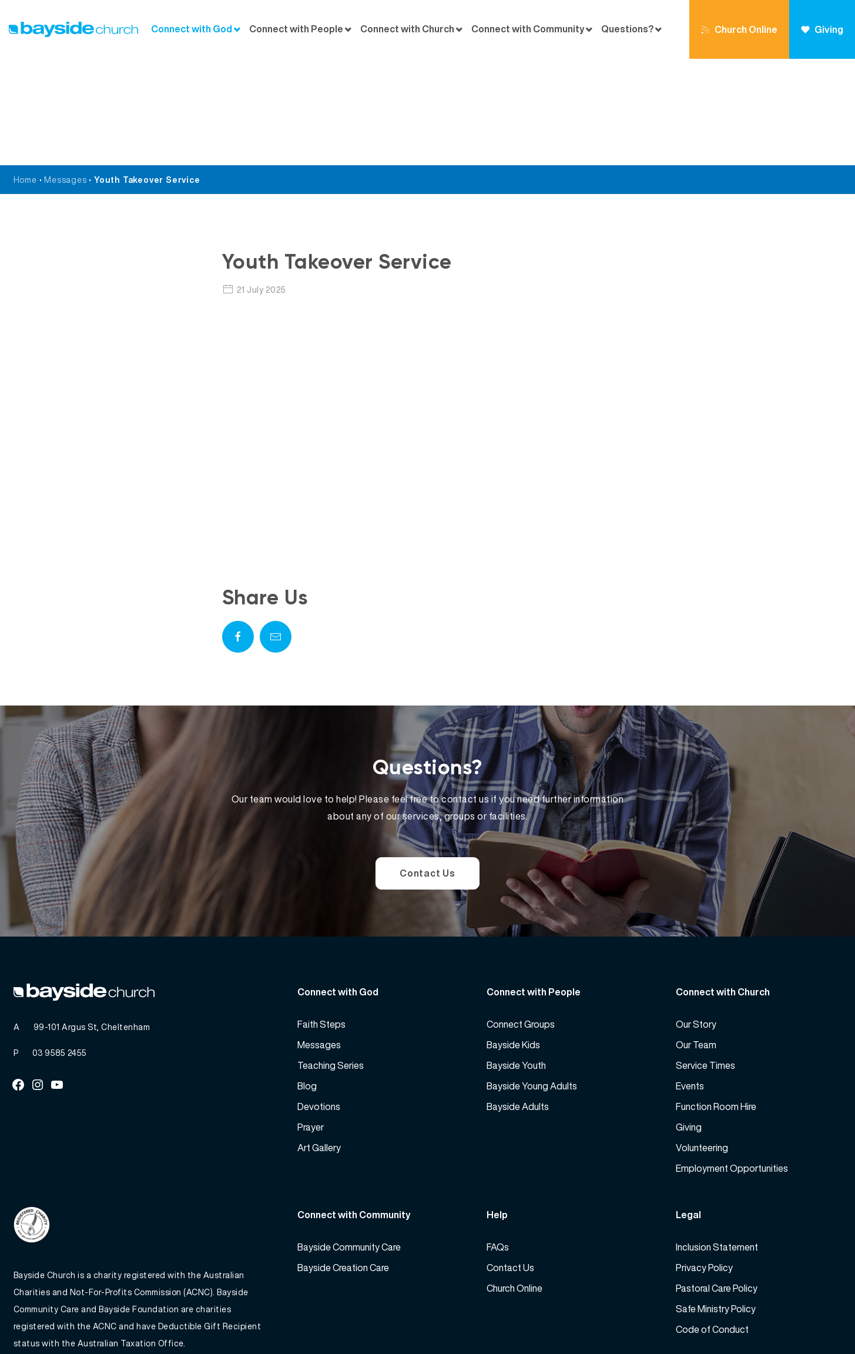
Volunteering (702, 1041)
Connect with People (296, 29)
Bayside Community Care (349, 1141)
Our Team (696, 938)
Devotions (318, 1000)
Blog (307, 979)
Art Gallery (319, 1041)
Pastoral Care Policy (716, 1182)
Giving (822, 29)
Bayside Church (75, 1319)
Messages (65, 73)
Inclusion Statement (717, 1141)
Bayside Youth (516, 959)
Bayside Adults (518, 1000)
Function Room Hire (716, 1000)
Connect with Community (528, 29)
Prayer (310, 1021)
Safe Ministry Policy (716, 1202)
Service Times (705, 959)
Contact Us (427, 767)
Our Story (696, 918)
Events (690, 979)
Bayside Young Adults (532, 979)
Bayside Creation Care (343, 1161)
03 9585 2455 (59, 946)
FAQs (498, 1141)
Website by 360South (798, 1319)
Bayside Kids (513, 938)
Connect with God (191, 29)
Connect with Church (407, 29)
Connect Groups (521, 918)
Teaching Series (330, 959)
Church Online (739, 29)
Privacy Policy (704, 1161)
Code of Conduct (712, 1223)
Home (25, 73)
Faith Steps (321, 918)
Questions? (627, 29)
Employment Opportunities (732, 1062)
